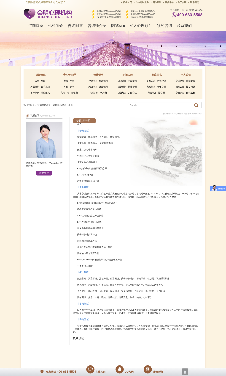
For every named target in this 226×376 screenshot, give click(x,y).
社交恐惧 (122, 87)
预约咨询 (164, 25)
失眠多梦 (94, 93)
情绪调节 (99, 74)
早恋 (72, 81)
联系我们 (194, 2)
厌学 (72, 87)
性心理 (161, 93)
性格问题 (190, 87)
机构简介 (55, 25)
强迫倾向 (103, 87)
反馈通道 (119, 349)
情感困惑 (45, 93)
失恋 (37, 81)
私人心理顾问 (141, 25)
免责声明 (144, 349)
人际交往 (132, 93)
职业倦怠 (132, 81)
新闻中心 (169, 2)
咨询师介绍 (97, 25)
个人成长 (186, 74)
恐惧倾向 (93, 87)
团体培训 (157, 2)
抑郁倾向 (93, 81)
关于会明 (182, 2)
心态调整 (180, 93)
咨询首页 (35, 25)
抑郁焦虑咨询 (44, 105)
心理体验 (180, 81)
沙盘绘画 (190, 81)
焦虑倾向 (103, 81)
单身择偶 (34, 93)
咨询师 (188, 113)
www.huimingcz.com (110, 356)
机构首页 (127, 2)
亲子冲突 (161, 81)
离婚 (43, 81)
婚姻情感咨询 (59, 105)
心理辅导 (179, 113)
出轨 (70, 105)
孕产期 (103, 93)
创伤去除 (180, 87)
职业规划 (122, 93)
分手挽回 (45, 87)
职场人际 (128, 74)
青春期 (74, 93)
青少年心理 (69, 74)
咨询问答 (75, 25)
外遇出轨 (34, 87)
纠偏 (66, 87)
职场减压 (122, 81)
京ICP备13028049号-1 (124, 354)
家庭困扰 (157, 74)
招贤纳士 (106, 349)
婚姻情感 (40, 74)
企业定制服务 (142, 2)
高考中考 (65, 93)
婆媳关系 (151, 81)
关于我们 (81, 349)
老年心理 (161, 87)
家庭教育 (151, 87)
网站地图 (132, 349)
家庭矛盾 (152, 93)
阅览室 (118, 25)
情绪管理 (132, 87)
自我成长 (190, 93)
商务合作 (94, 349)
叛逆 (66, 81)
